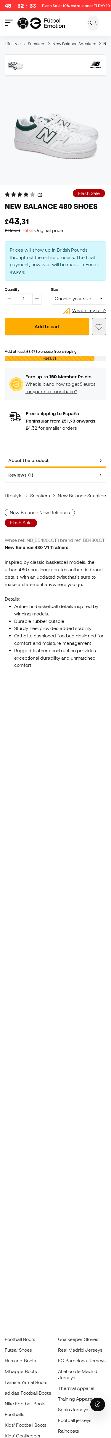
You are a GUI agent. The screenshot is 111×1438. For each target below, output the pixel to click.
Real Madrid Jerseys (80, 1350)
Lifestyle (13, 43)
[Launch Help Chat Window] (97, 1404)
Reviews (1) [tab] (20, 474)
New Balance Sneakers (74, 43)
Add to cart (47, 326)
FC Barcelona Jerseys (82, 1360)
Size (54, 289)
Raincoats (68, 1431)
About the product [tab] (28, 460)
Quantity (12, 289)
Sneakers (37, 43)
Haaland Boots (20, 1360)
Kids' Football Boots (26, 1425)
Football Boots (20, 1339)
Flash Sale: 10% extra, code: (76, 6)
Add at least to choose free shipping (41, 351)
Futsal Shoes (18, 1350)
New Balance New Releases (40, 512)
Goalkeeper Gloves (78, 1339)
